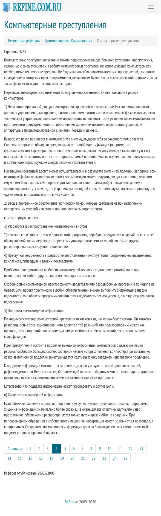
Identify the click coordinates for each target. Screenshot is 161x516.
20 (72, 458)
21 (83, 458)
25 (125, 458)
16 (30, 458)
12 (131, 448)
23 (104, 458)
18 (51, 458)
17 (41, 458)
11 (120, 448)
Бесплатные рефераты (24, 40)
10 (109, 448)
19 (62, 458)
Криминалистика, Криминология (68, 40)
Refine (69, 501)
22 (94, 458)
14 (9, 458)
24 (115, 458)
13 (141, 448)
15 (20, 458)
